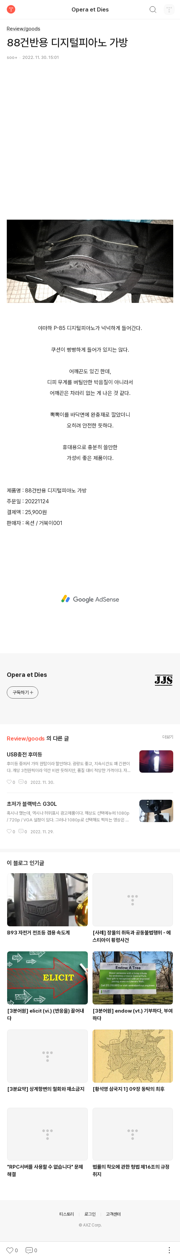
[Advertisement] (90, 129)
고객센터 (113, 1214)
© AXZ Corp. (90, 1225)
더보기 (167, 736)
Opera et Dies (90, 9)
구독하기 (23, 692)
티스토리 (66, 1214)
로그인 (89, 1214)
